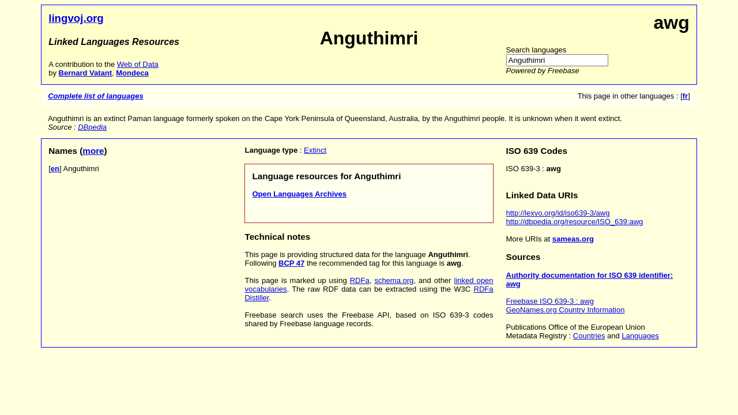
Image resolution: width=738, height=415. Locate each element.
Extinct (315, 150)
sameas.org (573, 239)
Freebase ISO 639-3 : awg (550, 301)
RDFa (360, 280)
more (93, 151)
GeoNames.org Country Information (565, 309)
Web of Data (138, 64)
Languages (640, 335)
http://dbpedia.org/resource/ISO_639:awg (574, 221)
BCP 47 (291, 263)
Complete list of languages (95, 96)
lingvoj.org (76, 18)
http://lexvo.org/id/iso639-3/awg (558, 213)
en (55, 168)
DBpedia (92, 127)
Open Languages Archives (299, 194)
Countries (589, 335)
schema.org (393, 280)
